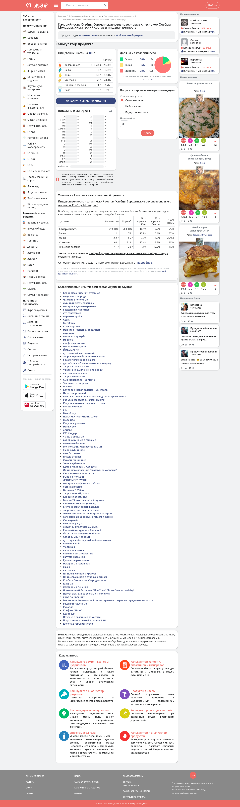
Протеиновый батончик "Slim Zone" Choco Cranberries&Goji (98, 590)
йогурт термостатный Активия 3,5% (84, 620)
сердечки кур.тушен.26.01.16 (80, 526)
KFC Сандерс (70, 433)
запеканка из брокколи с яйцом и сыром (88, 516)
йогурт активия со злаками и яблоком (86, 593)
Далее (148, 133)
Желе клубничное (74, 450)
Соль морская (71, 326)
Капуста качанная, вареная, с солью (84, 403)
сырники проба (72, 316)
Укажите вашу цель (131, 96)
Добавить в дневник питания (86, 101)
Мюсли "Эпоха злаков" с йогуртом (83, 500)
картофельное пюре (75, 373)
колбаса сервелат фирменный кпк (83, 399)
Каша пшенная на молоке (78, 473)
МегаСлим (69, 323)
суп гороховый (72, 313)
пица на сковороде (74, 296)
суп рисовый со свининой (79, 353)
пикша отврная (72, 456)
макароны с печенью (75, 587)
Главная (62, 16)
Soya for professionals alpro (79, 359)
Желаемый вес (128, 118)
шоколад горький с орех (78, 623)
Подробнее (144, 262)
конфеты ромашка (74, 343)
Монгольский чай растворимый (82, 446)
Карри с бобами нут (75, 496)
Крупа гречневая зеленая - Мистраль (85, 389)
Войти (212, 5)
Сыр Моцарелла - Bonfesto (79, 379)
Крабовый (69, 613)
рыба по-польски (73, 476)
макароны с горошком (76, 563)
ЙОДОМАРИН (71, 349)
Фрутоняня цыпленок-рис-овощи (83, 369)
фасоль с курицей (74, 336)
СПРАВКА (127, 782)
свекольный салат (74, 443)
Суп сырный (70, 520)
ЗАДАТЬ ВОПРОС (130, 791)
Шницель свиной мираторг (79, 573)
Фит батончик (71, 453)
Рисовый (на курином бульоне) (82, 530)
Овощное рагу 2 (72, 523)
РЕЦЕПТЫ (30, 782)
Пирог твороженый (74, 393)
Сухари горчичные (74, 460)
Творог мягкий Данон (76, 493)
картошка (69, 570)
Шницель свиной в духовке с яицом (85, 576)
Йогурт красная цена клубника (81, 533)
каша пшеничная (73, 550)
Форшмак (69, 546)
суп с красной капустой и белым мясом (87, 540)
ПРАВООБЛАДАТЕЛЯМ (133, 776)
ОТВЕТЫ (78, 793)
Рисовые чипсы (72, 406)
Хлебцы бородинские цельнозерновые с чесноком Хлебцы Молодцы (94, 19)
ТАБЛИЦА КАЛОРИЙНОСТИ (86, 782)
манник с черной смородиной (81, 329)
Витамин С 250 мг (73, 490)
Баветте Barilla (71, 543)
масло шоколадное (74, 346)
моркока (68, 339)
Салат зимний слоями (76, 536)
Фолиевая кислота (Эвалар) (79, 503)
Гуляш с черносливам (76, 560)
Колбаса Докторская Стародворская (84, 580)
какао (66, 566)
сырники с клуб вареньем (78, 303)
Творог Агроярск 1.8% (76, 366)
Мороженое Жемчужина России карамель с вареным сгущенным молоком (108, 600)
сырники (68, 333)
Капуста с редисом (74, 423)
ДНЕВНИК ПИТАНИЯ (35, 776)
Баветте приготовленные (78, 553)
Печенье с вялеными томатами (82, 617)
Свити (67, 319)
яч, (65, 409)
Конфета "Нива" (72, 610)
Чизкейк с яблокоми (75, 299)
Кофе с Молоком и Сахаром (80, 466)
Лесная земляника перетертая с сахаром (87, 513)
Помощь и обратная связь (37, 378)
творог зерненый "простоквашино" (84, 356)
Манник (68, 386)
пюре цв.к (69, 419)
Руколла (68, 607)
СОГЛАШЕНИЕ (129, 797)
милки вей (69, 426)
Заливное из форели (75, 383)
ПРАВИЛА (141, 797)
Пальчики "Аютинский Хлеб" (80, 416)
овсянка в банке (72, 486)
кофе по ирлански (74, 597)
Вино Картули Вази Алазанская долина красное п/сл (94, 396)
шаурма (68, 583)
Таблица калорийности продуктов (85, 16)
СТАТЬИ (29, 793)
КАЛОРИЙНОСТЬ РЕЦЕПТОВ (87, 787)
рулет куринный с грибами (79, 440)
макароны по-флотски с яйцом (81, 483)
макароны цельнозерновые (79, 306)
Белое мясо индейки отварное (81, 293)
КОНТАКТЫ (145, 791)
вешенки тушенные (75, 603)
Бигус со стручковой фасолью (81, 506)
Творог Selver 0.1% (74, 376)
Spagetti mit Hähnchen (76, 309)
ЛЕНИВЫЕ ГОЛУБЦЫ (75, 480)
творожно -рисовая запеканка (81, 510)
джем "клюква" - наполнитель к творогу (87, 363)
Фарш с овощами (73, 436)
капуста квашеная (74, 556)
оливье (67, 429)
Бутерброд (69, 413)
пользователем (88, 35)
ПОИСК (77, 776)
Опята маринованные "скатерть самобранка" (90, 470)
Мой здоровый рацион (129, 35)
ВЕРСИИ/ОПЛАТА (131, 785)
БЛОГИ (29, 787)
